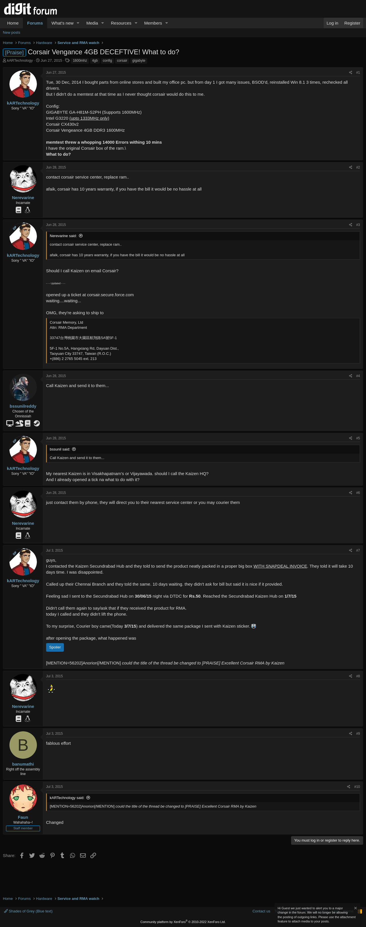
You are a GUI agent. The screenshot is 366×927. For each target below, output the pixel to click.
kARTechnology (20, 60)
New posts (11, 32)
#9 (358, 734)
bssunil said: (60, 449)
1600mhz (80, 61)
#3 (358, 225)
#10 (357, 787)
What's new (62, 23)
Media (92, 23)
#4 (358, 376)
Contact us (261, 911)
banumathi (23, 764)
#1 (358, 73)
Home (13, 23)
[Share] (350, 72)
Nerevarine (23, 197)
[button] (78, 23)
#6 (358, 493)
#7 (358, 550)
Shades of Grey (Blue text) (28, 911)
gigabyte (138, 61)
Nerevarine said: (63, 236)
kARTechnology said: (67, 798)
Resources (121, 23)
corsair (122, 61)
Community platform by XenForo (183, 922)
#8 (358, 676)
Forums (35, 23)
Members (153, 23)
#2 (358, 167)
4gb (95, 61)
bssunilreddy (23, 406)
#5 (358, 438)
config (107, 61)
